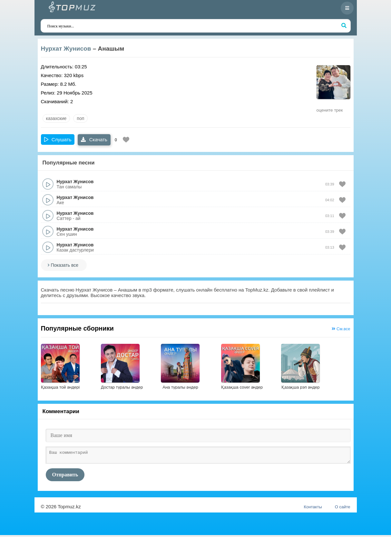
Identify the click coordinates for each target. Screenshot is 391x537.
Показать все (64, 265)
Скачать (94, 139)
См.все (341, 328)
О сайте (342, 508)
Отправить (65, 476)
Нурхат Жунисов (66, 48)
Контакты (313, 508)
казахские (56, 118)
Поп (80, 118)
